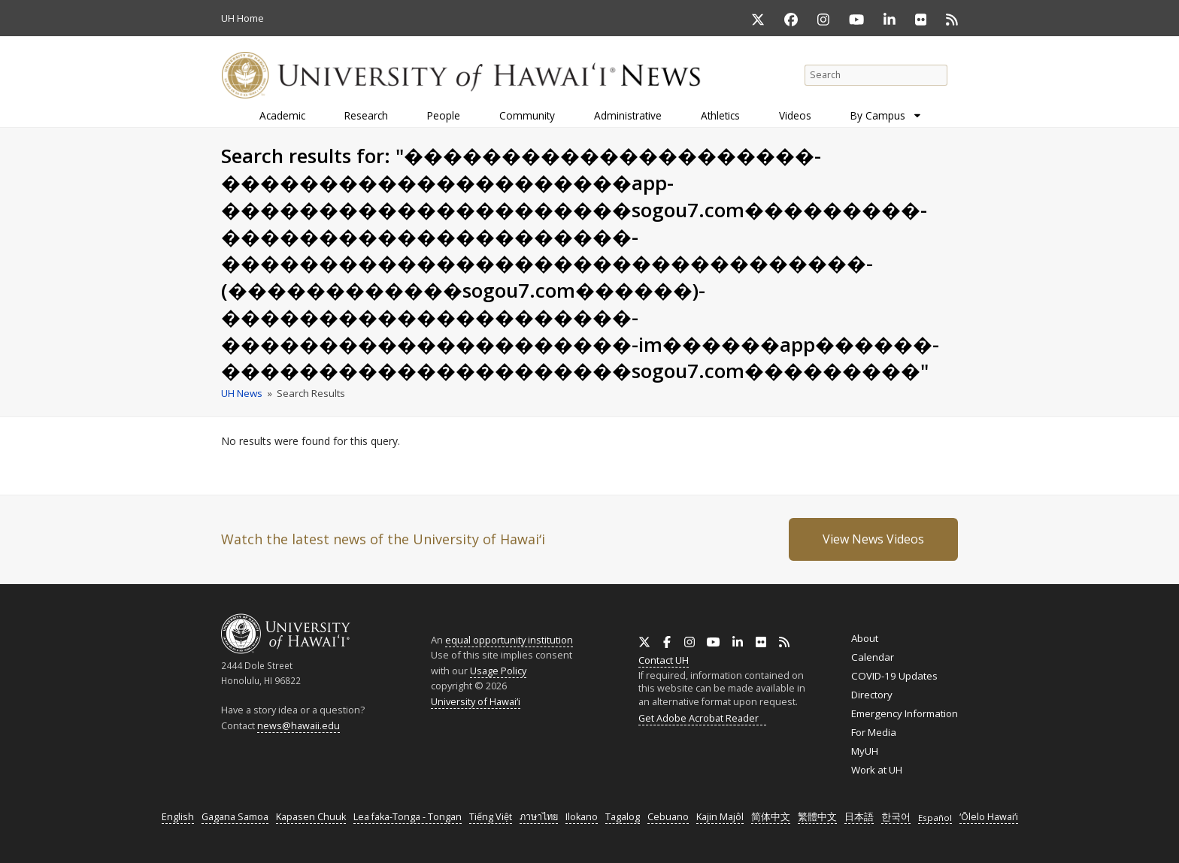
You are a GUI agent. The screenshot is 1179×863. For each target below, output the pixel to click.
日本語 (859, 816)
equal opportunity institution (509, 639)
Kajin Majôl (720, 816)
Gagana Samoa (235, 816)
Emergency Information (904, 713)
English (178, 816)
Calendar (872, 657)
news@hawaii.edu (298, 725)
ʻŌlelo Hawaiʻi (988, 816)
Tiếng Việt (490, 816)
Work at (876, 770)
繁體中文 (817, 816)
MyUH (864, 751)
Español (935, 817)
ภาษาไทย (539, 816)
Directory (872, 694)
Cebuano (668, 816)
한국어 (896, 816)
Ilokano (581, 816)
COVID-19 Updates (894, 676)
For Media (873, 732)
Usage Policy (498, 670)
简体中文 (770, 816)
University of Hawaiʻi (475, 701)
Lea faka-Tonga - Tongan (407, 816)
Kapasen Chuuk (311, 816)
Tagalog (622, 816)
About (864, 638)
